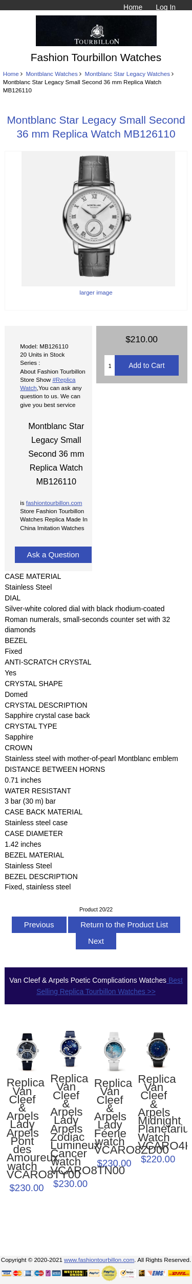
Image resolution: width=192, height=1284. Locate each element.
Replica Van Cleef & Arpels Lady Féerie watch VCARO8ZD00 (110, 1116)
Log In (166, 7)
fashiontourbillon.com (54, 502)
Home (132, 7)
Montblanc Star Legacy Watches (127, 73)
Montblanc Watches (51, 73)
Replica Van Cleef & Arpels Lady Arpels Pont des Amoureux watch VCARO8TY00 (22, 1129)
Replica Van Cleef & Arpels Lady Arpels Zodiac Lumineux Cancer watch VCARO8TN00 (66, 1125)
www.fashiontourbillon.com (99, 1259)
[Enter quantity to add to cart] (109, 365)
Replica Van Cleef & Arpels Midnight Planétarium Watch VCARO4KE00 (153, 1112)
